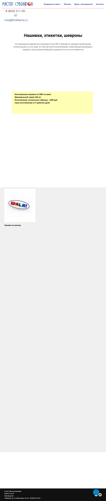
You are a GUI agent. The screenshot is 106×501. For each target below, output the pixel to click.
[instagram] (100, 494)
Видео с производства (83, 4)
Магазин (67, 4)
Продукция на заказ (52, 4)
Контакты (100, 4)
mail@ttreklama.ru (16, 20)
